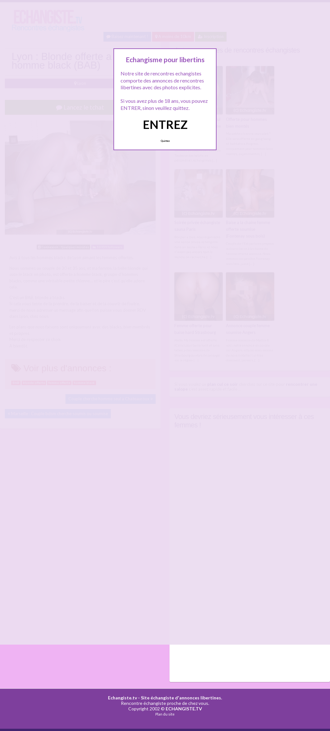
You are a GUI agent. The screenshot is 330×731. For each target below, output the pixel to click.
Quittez (165, 140)
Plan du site (165, 714)
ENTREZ (165, 124)
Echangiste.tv (122, 697)
